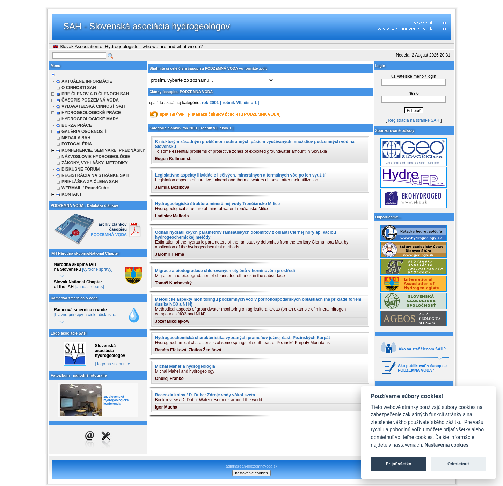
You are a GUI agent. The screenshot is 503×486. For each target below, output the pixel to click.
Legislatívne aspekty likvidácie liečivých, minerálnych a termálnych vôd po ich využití (240, 175)
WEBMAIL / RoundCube (85, 188)
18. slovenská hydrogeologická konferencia (116, 400)
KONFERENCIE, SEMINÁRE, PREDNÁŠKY (103, 150)
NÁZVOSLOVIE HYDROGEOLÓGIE (95, 156)
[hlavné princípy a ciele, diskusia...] (86, 314)
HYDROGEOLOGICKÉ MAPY (89, 119)
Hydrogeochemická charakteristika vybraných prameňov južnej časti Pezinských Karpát (242, 337)
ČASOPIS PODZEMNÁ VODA (90, 100)
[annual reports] (89, 286)
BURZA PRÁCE (76, 125)
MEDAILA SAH (75, 137)
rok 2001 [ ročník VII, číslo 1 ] (231, 102)
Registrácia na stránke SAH (413, 120)
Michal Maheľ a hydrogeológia (185, 366)
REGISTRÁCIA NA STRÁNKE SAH (95, 175)
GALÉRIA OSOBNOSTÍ (84, 131)
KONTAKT (71, 194)
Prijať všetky (398, 463)
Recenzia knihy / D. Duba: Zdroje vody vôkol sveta (205, 394)
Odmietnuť (458, 463)
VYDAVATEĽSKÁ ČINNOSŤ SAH (93, 106)
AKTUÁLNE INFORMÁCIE (86, 81)
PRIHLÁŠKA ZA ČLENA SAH (89, 181)
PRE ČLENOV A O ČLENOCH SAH (95, 93)
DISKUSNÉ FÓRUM (80, 169)
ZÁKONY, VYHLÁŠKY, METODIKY (94, 162)
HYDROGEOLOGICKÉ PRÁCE (91, 112)
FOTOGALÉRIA (76, 144)
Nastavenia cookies (446, 445)
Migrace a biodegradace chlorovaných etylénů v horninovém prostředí (225, 270)
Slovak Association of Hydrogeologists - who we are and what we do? (128, 46)
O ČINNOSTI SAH (78, 87)
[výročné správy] (97, 269)
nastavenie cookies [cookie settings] (251, 473)
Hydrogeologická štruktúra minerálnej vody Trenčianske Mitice (217, 203)
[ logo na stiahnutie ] (113, 363)
